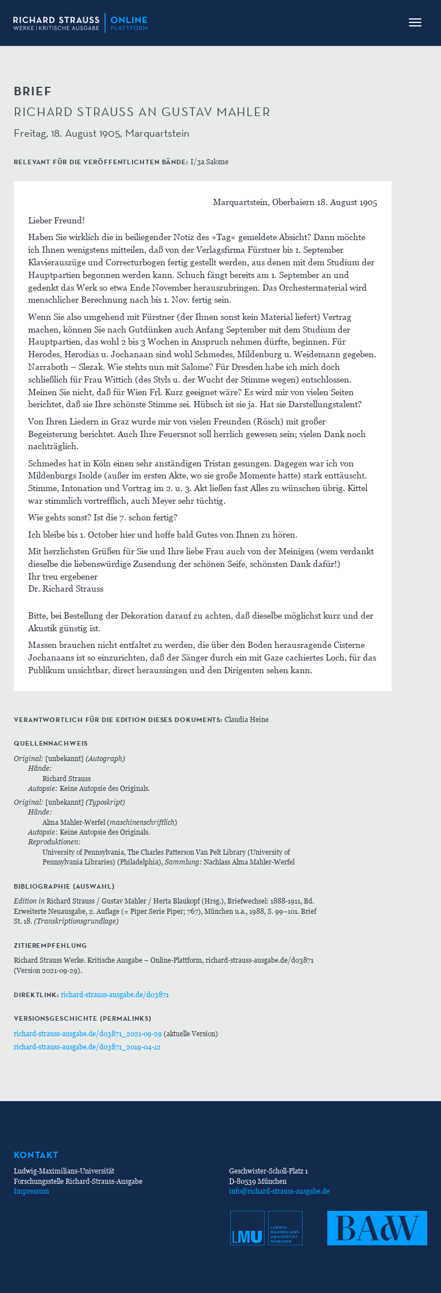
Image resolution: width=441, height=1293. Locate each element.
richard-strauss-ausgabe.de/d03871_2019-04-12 (87, 1047)
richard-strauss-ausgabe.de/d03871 (115, 994)
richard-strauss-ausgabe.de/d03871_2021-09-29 (88, 1033)
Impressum (31, 1191)
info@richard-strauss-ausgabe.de (279, 1191)
